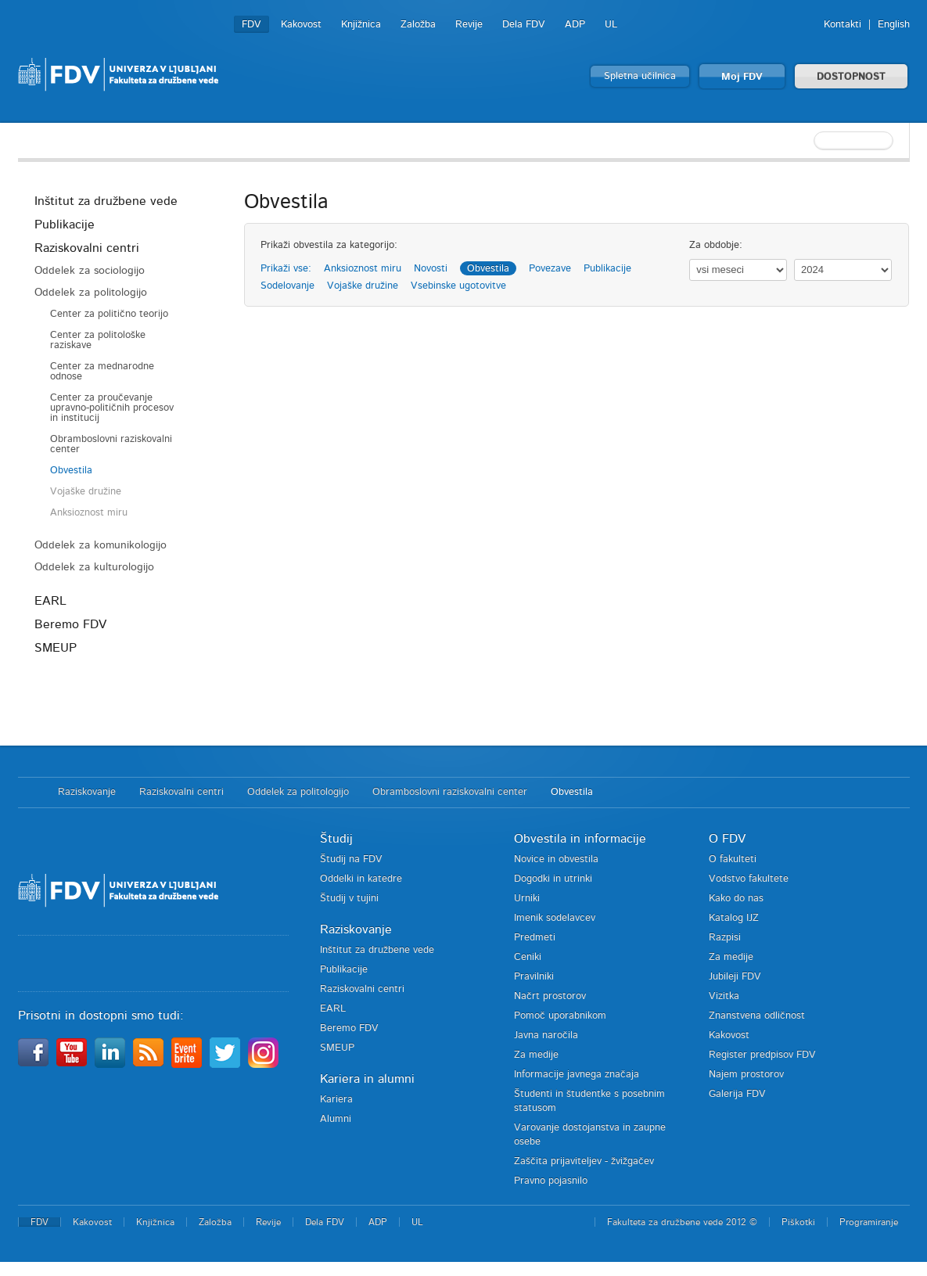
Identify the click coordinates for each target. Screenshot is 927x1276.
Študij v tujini (349, 898)
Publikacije (64, 224)
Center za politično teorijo (109, 314)
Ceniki (527, 957)
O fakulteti (732, 859)
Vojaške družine (85, 492)
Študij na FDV (351, 859)
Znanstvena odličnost (757, 1016)
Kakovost (301, 25)
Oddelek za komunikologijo (100, 545)
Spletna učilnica (640, 76)
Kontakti (842, 25)
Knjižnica (361, 25)
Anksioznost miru (89, 513)
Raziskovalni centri (86, 248)
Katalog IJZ (734, 918)
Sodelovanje (287, 286)
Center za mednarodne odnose (102, 371)
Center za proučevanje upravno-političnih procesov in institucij (112, 408)
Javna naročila (546, 1035)
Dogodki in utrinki (553, 879)
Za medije (536, 1055)
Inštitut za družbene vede (106, 201)
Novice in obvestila (556, 859)
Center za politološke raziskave (98, 340)
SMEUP (55, 648)
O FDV (727, 838)
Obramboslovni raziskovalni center (111, 444)
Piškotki (798, 1222)
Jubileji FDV (735, 977)
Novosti (430, 269)
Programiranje (868, 1222)
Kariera (336, 1099)
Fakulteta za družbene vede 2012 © (682, 1222)
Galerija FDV (737, 1094)
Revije (469, 25)
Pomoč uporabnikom (560, 1016)
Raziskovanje (87, 792)
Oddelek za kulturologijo (94, 567)
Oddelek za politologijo (90, 292)
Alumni (335, 1119)
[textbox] (808, 140)
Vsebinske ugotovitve (458, 286)
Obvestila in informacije (580, 838)
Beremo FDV (70, 624)
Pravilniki (534, 977)
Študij (336, 838)
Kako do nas (736, 898)
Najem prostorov (746, 1074)
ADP (575, 25)
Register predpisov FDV (762, 1055)
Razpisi (725, 938)
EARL (50, 601)
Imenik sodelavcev (554, 918)
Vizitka (724, 996)
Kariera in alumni (367, 1079)
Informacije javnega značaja (576, 1074)
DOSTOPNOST (851, 77)
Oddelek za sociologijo (89, 270)
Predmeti (534, 938)
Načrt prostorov (550, 996)
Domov (30, 792)
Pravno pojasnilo (550, 1181)
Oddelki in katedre (361, 879)
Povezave (550, 269)
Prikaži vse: (285, 269)
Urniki (527, 898)
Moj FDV (742, 77)
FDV (251, 25)
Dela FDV (523, 25)
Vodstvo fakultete (749, 879)
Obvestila (71, 470)
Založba (418, 25)
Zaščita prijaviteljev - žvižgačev (584, 1161)
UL (611, 25)
